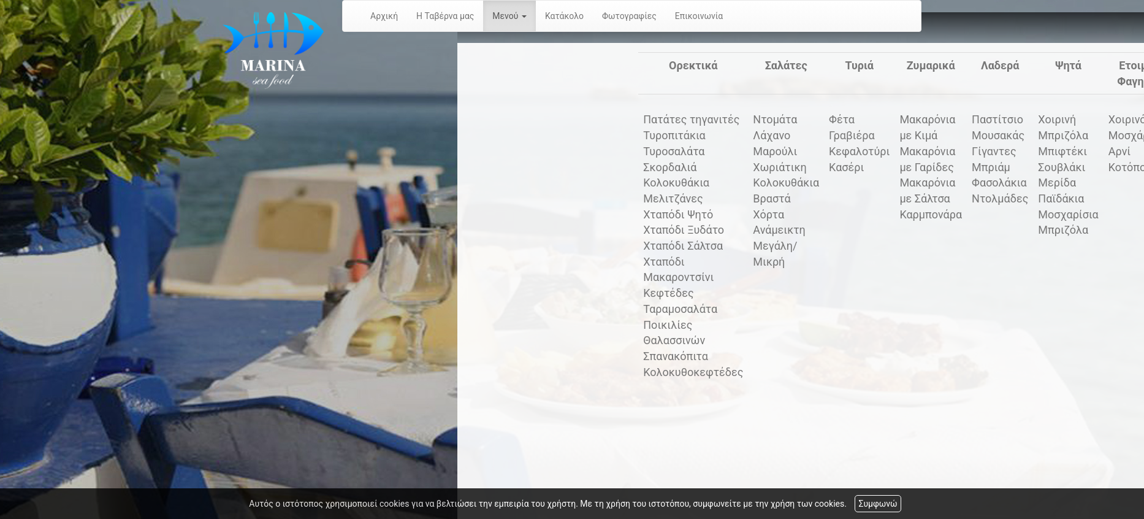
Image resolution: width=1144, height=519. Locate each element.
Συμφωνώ (877, 504)
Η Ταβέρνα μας (445, 16)
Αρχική (384, 16)
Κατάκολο (564, 16)
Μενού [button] (509, 16)
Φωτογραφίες (629, 16)
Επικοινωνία (699, 16)
